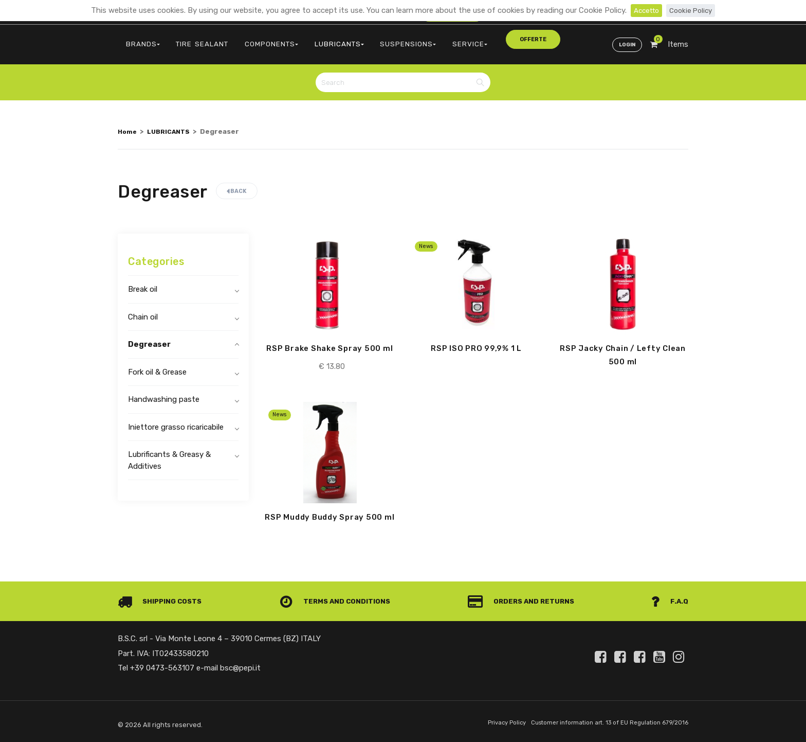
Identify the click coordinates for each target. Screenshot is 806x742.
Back (237, 182)
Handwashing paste (163, 390)
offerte (473, 38)
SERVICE (425, 39)
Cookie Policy (692, 10)
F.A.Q (669, 601)
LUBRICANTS (310, 39)
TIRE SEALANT (190, 39)
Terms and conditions (338, 601)
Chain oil (143, 308)
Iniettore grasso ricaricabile (176, 418)
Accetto (644, 10)
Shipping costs (163, 601)
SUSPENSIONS (371, 39)
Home (128, 122)
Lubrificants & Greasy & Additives (169, 451)
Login (625, 39)
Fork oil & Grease (157, 363)
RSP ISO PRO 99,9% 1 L (476, 340)
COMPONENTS (251, 39)
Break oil (142, 280)
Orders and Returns (524, 601)
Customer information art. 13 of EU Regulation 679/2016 (601, 723)
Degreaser (149, 335)
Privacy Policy (488, 723)
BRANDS (139, 39)
